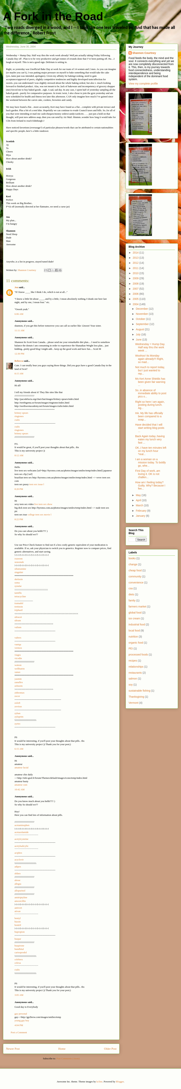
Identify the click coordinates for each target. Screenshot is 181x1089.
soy (131, 684)
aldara (18, 873)
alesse (17, 880)
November (142, 313)
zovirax (18, 706)
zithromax (20, 692)
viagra (18, 654)
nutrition (133, 636)
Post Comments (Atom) (68, 1058)
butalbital (19, 949)
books (132, 558)
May (138, 495)
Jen (16, 287)
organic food (136, 642)
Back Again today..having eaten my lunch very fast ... (150, 439)
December (142, 308)
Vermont (133, 702)
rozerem (19, 558)
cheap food (135, 570)
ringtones (19, 416)
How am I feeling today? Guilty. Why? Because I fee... (150, 485)
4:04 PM (19, 1025)
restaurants (135, 672)
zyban (17, 713)
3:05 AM (19, 995)
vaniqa (18, 644)
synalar (18, 586)
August (140, 329)
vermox (18, 647)
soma (17, 582)
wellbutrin (20, 668)
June (139, 339)
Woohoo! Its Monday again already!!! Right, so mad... (149, 359)
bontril (18, 925)
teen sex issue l (36, 484)
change (133, 564)
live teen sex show (43, 504)
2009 (136, 278)
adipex (18, 866)
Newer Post (13, 1048)
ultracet (18, 617)
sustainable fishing (139, 690)
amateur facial (21, 767)
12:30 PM (19, 353)
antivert (18, 907)
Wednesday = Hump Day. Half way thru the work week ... (150, 347)
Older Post (110, 1048)
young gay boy (22, 1020)
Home (61, 1048)
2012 (136, 262)
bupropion (20, 931)
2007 (136, 288)
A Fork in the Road (53, 16)
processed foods (138, 654)
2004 (136, 304)
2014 (136, 252)
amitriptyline (21, 897)
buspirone (19, 945)
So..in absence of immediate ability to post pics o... (150, 393)
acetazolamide (21, 832)
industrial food (137, 624)
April (139, 500)
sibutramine (20, 568)
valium (18, 627)
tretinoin (19, 606)
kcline (100, 1081)
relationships (136, 666)
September (142, 324)
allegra (18, 883)
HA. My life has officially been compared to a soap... (149, 416)
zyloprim (19, 716)
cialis (17, 419)
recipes (133, 660)
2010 (136, 273)
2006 (136, 293)
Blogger (120, 1081)
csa (131, 588)
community (135, 576)
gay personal (21, 1013)
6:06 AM (19, 314)
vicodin (18, 658)
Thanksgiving (136, 696)
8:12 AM (19, 455)
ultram (18, 620)
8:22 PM (19, 519)
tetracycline (20, 596)
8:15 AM (19, 373)
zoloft (17, 702)
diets (131, 594)
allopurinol (20, 890)
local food (134, 630)
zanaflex (19, 682)
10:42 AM (20, 789)
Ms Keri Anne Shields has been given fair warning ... (150, 382)
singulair (19, 572)
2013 (136, 257)
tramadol (19, 603)
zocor (17, 696)
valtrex (18, 637)
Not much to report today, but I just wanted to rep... (150, 370)
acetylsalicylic (21, 846)
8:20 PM (19, 489)
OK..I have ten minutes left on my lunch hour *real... (150, 451)
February (141, 510)
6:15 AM (19, 748)
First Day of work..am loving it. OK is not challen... (147, 474)
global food (135, 612)
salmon (133, 678)
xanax (17, 672)
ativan (18, 911)
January (141, 515)
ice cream (134, 618)
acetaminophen (22, 825)
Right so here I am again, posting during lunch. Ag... (150, 405)
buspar (18, 938)
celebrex (19, 959)
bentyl (18, 918)
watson (18, 665)
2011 (136, 268)
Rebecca (19, 360)
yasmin (18, 678)
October (141, 318)
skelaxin (19, 579)
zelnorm (19, 685)
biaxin (18, 921)
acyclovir (19, 859)
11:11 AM (19, 330)
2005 (136, 298)
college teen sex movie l (39, 514)
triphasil (19, 610)
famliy (132, 600)
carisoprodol (21, 952)
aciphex (18, 852)
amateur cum (21, 784)
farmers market (137, 606)
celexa (18, 962)
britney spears (21, 412)
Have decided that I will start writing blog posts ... (149, 428)
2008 (136, 283)
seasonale (19, 562)
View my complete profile (143, 83)
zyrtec (18, 723)
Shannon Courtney (144, 52)
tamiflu (18, 592)
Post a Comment (19, 1032)
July (138, 334)
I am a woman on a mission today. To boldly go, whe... (150, 462)
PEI (131, 648)
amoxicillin (20, 901)
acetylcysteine (21, 839)
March (140, 505)
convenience (136, 582)
